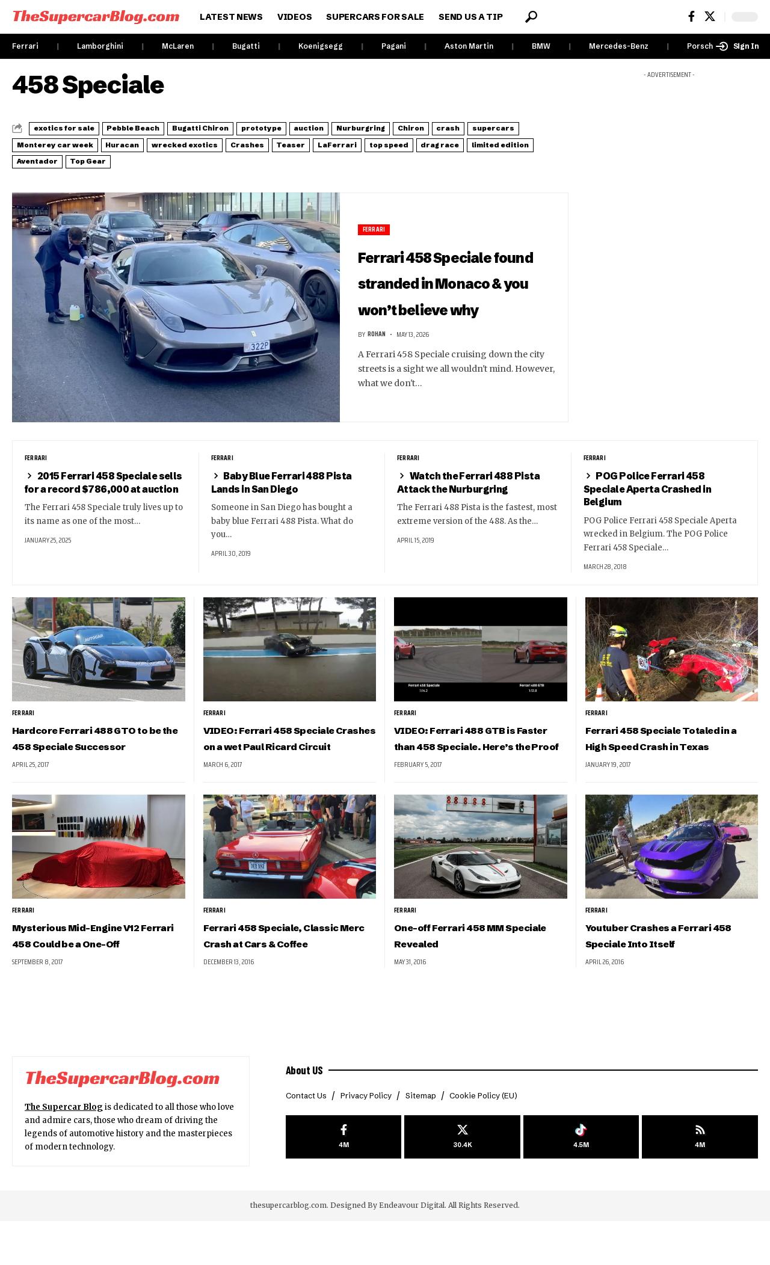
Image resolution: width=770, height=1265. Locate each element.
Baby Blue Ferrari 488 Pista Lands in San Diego (290, 492)
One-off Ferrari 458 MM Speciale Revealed (468, 963)
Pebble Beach (164, 128)
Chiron (535, 128)
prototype (332, 128)
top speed (112, 158)
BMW (541, 46)
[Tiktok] (581, 1182)
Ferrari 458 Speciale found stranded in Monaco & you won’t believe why (450, 284)
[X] (709, 16)
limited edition (259, 158)
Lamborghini (100, 46)
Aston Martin (469, 46)
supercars (95, 143)
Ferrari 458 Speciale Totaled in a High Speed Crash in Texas (659, 757)
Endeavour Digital (412, 1249)
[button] (531, 16)
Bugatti (246, 46)
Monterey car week (187, 143)
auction (397, 128)
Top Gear (409, 158)
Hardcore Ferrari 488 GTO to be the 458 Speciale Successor (95, 757)
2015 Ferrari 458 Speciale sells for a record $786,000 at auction (102, 499)
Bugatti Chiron (252, 128)
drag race (180, 158)
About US (307, 1112)
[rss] (700, 1182)
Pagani (393, 46)
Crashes (436, 143)
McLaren (178, 46)
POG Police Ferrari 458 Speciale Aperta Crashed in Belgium (657, 499)
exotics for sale (74, 128)
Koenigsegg (320, 46)
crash (35, 143)
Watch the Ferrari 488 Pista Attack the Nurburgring (476, 492)
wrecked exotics (355, 143)
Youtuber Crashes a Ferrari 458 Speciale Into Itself (670, 963)
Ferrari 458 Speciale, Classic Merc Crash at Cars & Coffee (288, 971)
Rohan (378, 363)
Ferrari (25, 46)
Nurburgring (467, 128)
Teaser (495, 143)
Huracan (274, 143)
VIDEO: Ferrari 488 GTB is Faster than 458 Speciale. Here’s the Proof (475, 757)
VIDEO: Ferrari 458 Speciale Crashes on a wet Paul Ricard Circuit (286, 757)
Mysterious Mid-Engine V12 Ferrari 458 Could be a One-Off (94, 971)
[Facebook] (691, 16)
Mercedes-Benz (618, 46)
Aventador (341, 158)
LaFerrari (44, 158)
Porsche (702, 46)
